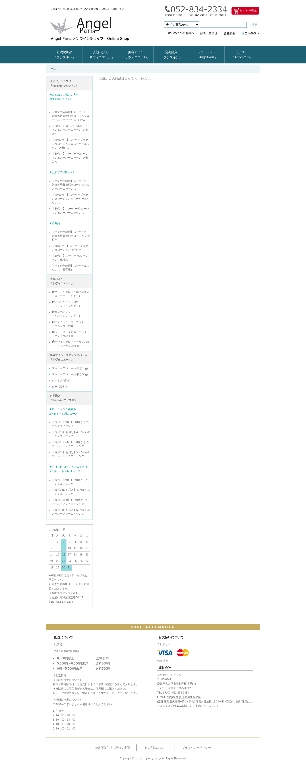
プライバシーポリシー (196, 747)
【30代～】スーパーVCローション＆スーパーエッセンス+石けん (70, 129)
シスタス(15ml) (61, 380)
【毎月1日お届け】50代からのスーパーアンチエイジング (70, 444)
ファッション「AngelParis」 (206, 54)
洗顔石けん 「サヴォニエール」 (62, 281)
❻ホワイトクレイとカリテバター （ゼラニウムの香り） (70, 343)
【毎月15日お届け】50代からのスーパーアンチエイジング (71, 454)
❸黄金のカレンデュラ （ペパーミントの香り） (66, 313)
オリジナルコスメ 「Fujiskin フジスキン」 (64, 83)
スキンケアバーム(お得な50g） (70, 374)
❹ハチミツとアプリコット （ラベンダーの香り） (68, 324)
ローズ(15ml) (60, 386)
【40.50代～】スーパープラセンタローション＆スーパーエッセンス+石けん (70, 143)
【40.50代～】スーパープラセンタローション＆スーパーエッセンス (70, 198)
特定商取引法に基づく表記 (112, 747)
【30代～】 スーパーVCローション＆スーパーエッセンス (70, 210)
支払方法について (155, 747)
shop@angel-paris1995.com (184, 697)
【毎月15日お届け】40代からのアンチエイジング (71, 434)
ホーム (52, 68)
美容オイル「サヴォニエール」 (136, 54)
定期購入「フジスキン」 (171, 54)
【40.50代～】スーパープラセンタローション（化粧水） (70, 247)
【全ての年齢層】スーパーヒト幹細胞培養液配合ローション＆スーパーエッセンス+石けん (70, 116)
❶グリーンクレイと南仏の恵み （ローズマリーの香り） (70, 293)
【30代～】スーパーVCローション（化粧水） (70, 257)
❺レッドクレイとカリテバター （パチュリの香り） (70, 334)
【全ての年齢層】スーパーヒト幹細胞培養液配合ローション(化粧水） (71, 235)
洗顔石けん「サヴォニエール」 (100, 54)
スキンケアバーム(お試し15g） (70, 368)
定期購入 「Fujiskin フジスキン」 (64, 398)
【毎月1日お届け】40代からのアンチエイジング (70, 424)
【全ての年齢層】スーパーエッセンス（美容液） (70, 267)
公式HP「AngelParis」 (242, 54)
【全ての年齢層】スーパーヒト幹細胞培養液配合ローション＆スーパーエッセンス (70, 184)
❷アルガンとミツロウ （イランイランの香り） (66, 303)
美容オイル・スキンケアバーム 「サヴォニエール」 (68, 357)
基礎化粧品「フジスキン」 (64, 54)
